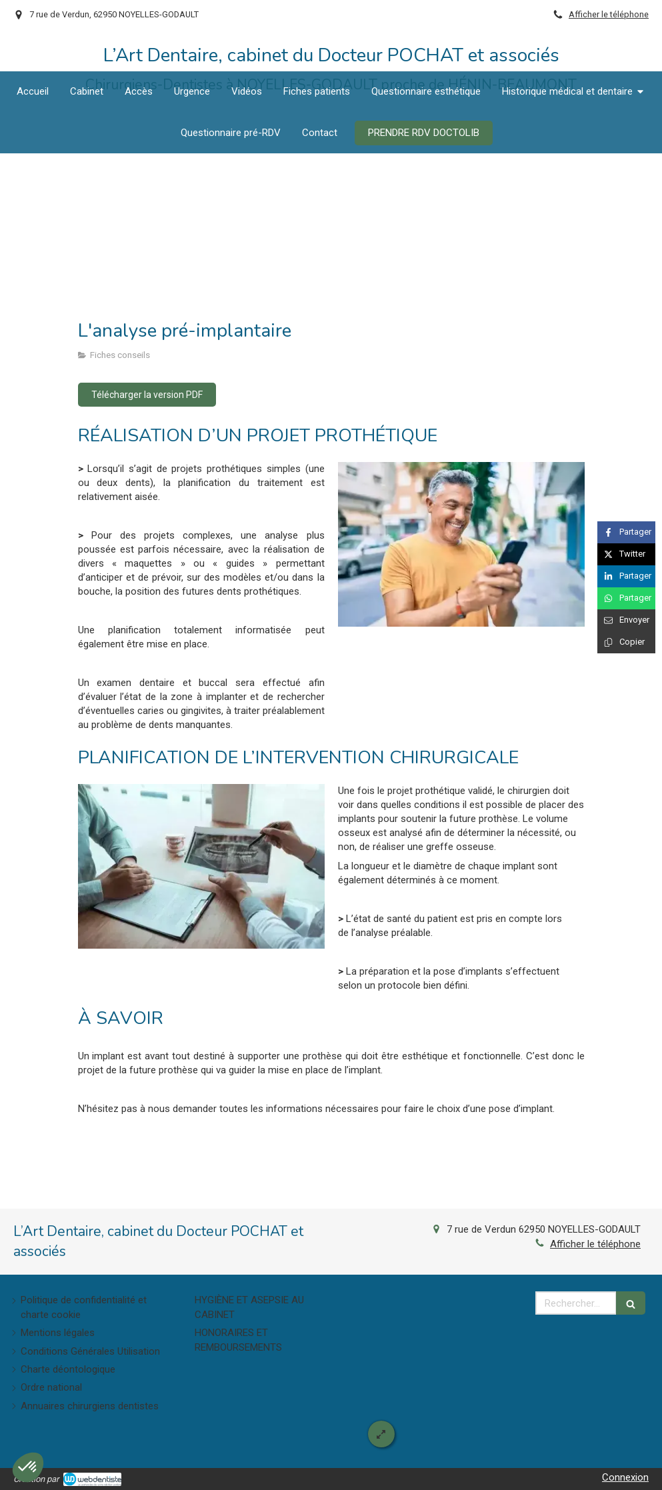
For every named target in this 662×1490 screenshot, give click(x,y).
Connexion (625, 1477)
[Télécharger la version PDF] (147, 395)
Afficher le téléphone (609, 14)
